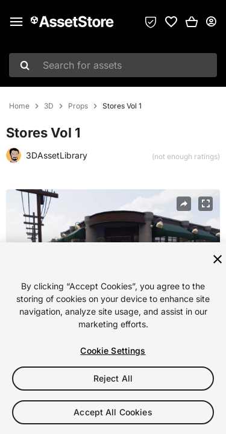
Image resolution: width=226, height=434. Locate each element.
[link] (171, 21)
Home (19, 106)
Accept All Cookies (113, 412)
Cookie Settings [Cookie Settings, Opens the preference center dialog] (112, 350)
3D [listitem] (49, 106)
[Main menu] (16, 22)
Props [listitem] (78, 106)
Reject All (113, 378)
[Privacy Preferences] (150, 21)
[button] (191, 21)
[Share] (184, 204)
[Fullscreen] (205, 204)
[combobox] (113, 65)
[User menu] (211, 22)
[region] (113, 338)
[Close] (217, 259)
